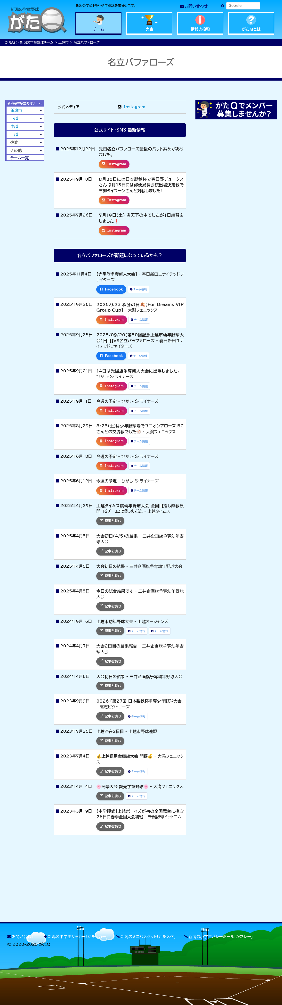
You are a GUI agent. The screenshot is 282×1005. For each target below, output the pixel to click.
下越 (14, 118)
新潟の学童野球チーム (36, 42)
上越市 (63, 42)
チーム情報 (138, 289)
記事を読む (110, 521)
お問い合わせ (196, 6)
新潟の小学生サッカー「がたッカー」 (78, 937)
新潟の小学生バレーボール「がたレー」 (221, 937)
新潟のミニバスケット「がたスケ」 (148, 937)
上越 (14, 134)
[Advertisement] (24, 238)
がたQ (10, 42)
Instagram (131, 107)
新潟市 (16, 110)
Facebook (111, 289)
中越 (14, 126)
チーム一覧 (19, 158)
